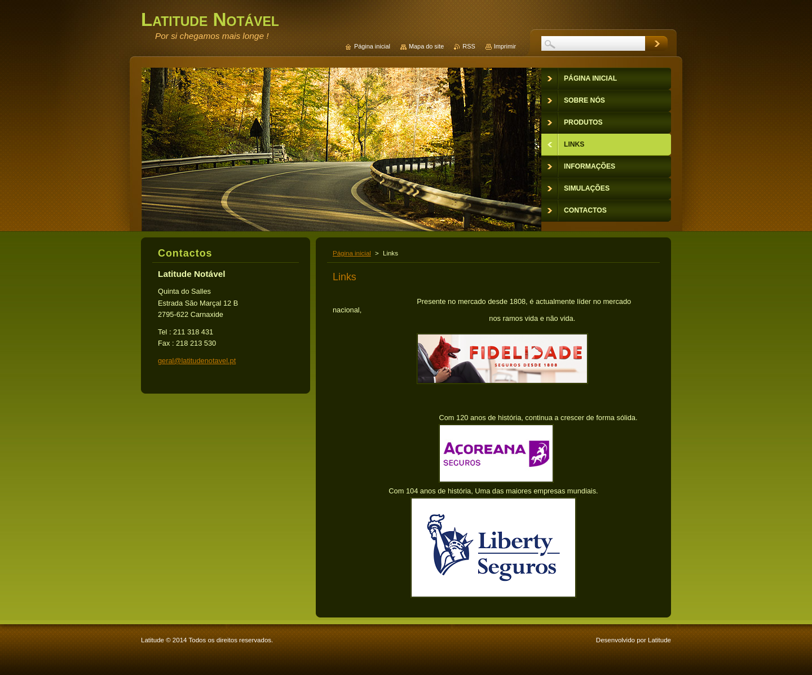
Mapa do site (426, 46)
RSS (468, 46)
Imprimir (505, 46)
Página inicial (352, 253)
